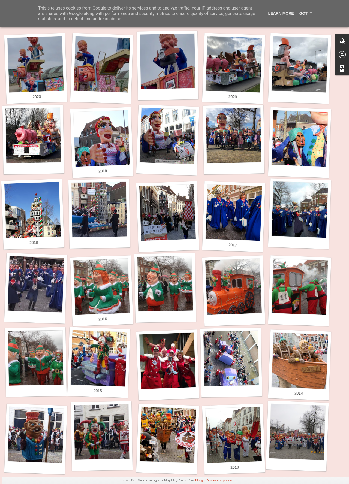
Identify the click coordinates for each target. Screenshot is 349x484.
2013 (234, 467)
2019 (102, 170)
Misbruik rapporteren (220, 480)
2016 (102, 319)
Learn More (281, 13)
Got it (305, 13)
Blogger (200, 480)
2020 (232, 96)
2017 (232, 245)
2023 (36, 96)
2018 (33, 242)
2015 (98, 390)
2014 (298, 393)
